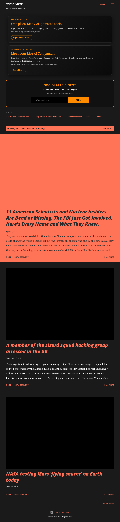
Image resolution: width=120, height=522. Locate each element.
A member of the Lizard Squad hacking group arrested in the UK (57, 348)
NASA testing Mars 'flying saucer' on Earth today (54, 476)
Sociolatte (14, 4)
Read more (109, 257)
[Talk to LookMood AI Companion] (60, 60)
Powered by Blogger (60, 512)
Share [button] (8, 257)
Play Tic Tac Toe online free (17, 117)
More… (100, 117)
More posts (108, 503)
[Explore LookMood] (60, 29)
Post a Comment (21, 257)
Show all (108, 128)
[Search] (102, 4)
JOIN (78, 100)
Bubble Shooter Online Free (79, 117)
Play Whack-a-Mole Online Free (48, 117)
